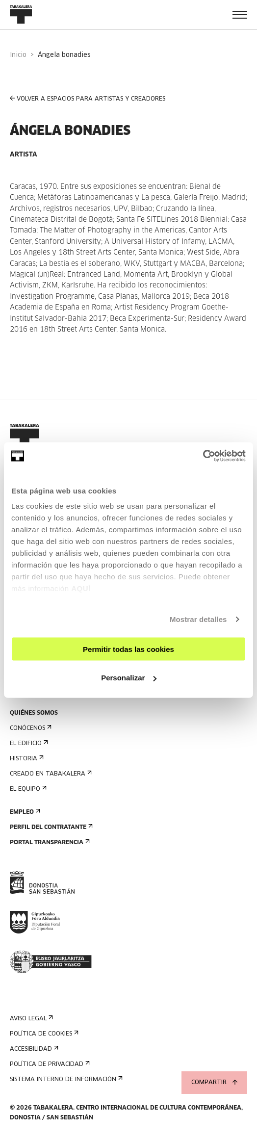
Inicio (18, 55)
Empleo (24, 812)
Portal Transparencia (49, 842)
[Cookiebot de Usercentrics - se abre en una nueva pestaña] (203, 456)
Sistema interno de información (65, 1079)
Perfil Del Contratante (50, 827)
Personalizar (128, 678)
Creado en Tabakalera (50, 774)
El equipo (27, 789)
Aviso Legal (30, 1018)
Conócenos (30, 728)
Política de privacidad (49, 1064)
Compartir (214, 1083)
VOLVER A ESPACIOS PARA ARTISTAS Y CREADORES (87, 99)
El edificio (28, 743)
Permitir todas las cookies (128, 649)
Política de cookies (43, 1034)
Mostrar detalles (198, 619)
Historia (26, 758)
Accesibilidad (33, 1049)
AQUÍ (81, 588)
